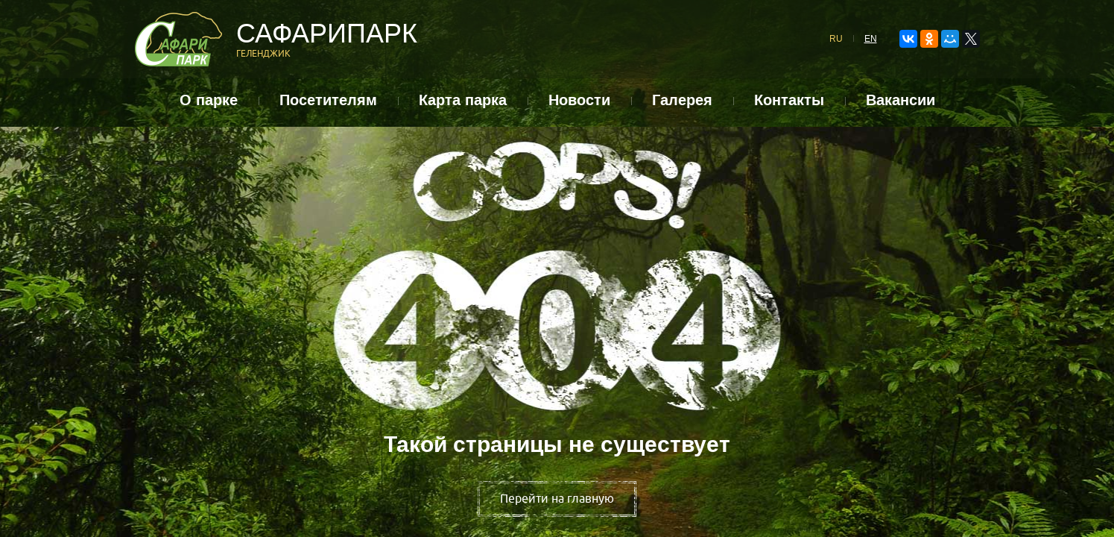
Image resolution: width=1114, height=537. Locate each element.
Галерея (682, 100)
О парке (209, 100)
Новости (579, 100)
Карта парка (463, 100)
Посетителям (328, 100)
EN (870, 39)
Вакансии (900, 100)
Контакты (789, 100)
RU (836, 39)
